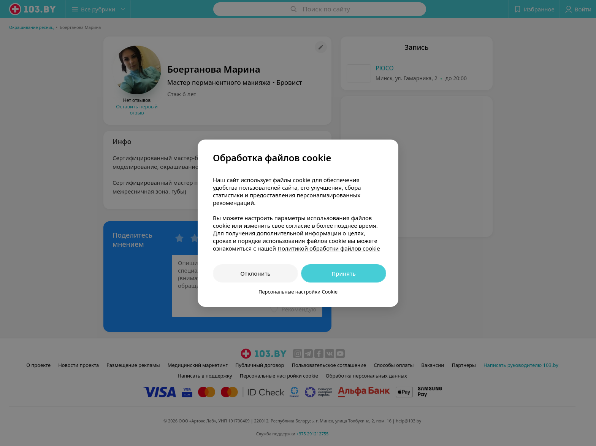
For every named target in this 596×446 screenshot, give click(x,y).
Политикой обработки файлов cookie (328, 248)
